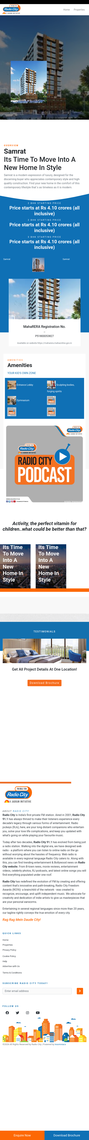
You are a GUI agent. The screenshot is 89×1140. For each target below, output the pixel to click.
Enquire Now (22, 1135)
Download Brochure (67, 1135)
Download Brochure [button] (44, 767)
